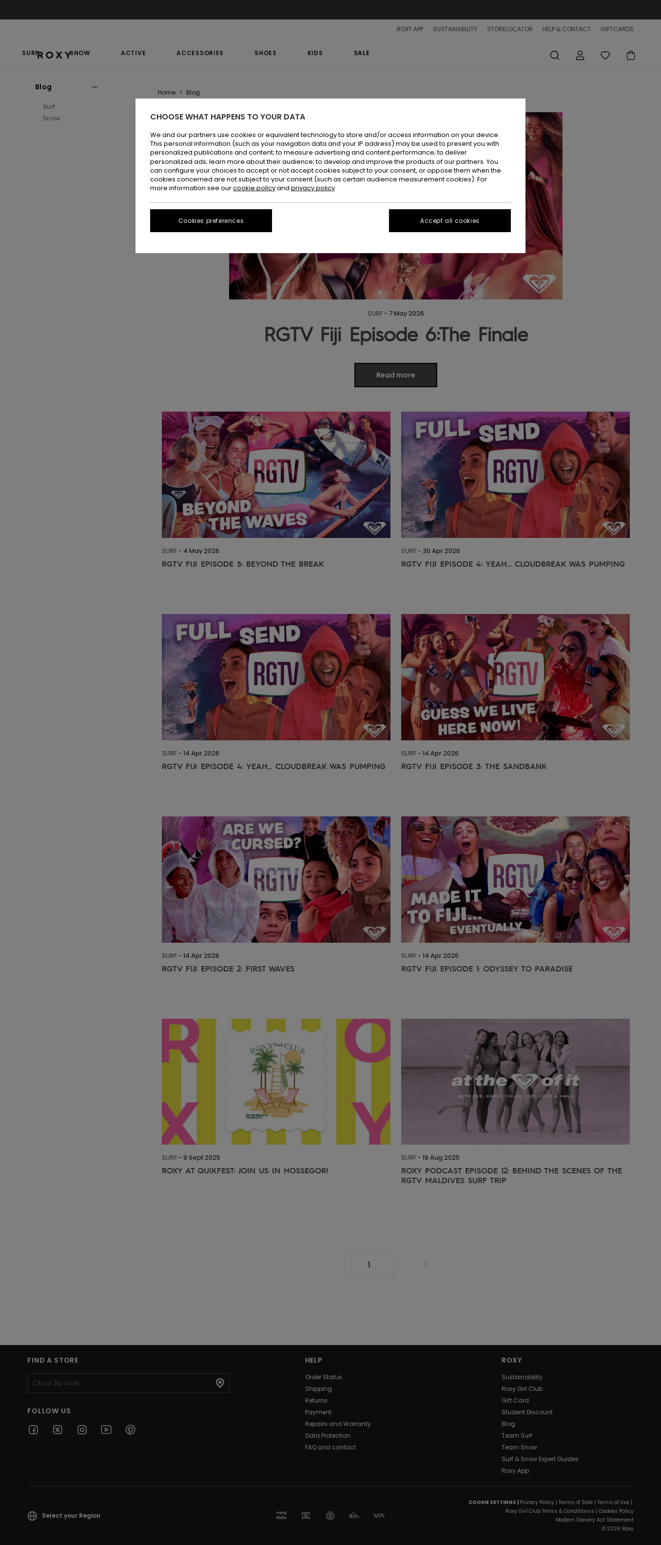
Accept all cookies (450, 221)
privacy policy (313, 188)
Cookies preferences (211, 221)
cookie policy (254, 188)
